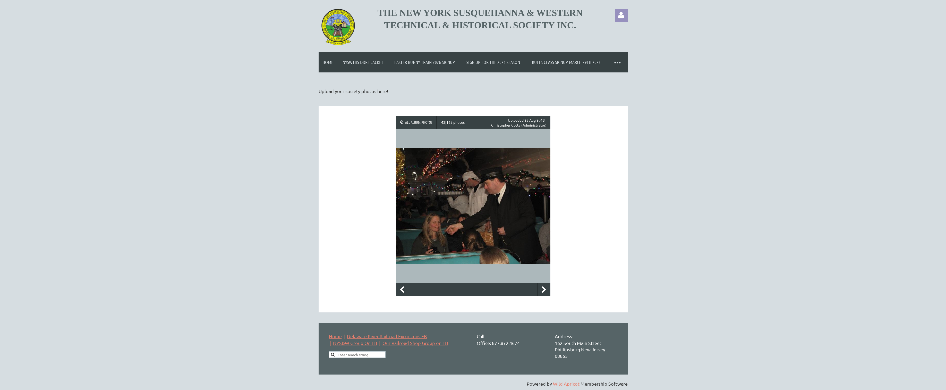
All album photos (418, 122)
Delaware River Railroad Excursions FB (387, 336)
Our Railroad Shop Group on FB (415, 343)
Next (544, 289)
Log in (621, 15)
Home (335, 336)
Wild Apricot (566, 383)
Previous (402, 289)
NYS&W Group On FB (355, 343)
